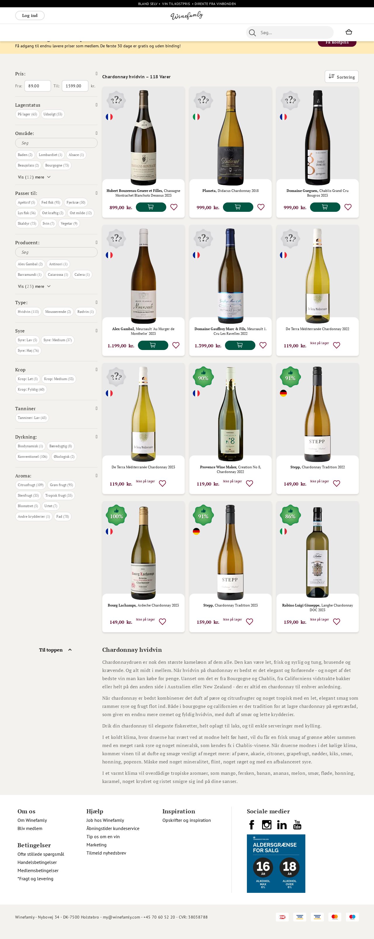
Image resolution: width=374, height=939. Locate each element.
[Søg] (56, 152)
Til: (56, 95)
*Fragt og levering (35, 888)
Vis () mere (31, 186)
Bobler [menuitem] (79, 32)
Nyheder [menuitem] (165, 32)
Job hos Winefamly (105, 829)
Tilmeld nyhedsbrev (106, 862)
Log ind (30, 15)
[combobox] (290, 32)
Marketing (96, 854)
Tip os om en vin (103, 845)
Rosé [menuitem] (63, 32)
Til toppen (51, 659)
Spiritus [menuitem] (125, 32)
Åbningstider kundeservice (112, 837)
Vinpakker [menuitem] (101, 32)
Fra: (18, 95)
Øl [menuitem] (180, 32)
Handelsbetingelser (37, 871)
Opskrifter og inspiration (186, 829)
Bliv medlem (30, 837)
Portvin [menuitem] (195, 32)
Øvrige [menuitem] (144, 32)
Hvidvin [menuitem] (45, 32)
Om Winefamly (32, 829)
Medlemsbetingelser (38, 879)
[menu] (123, 32)
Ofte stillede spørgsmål (41, 863)
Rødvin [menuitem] (25, 32)
